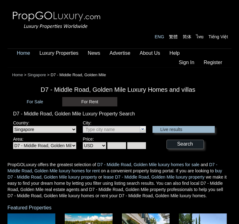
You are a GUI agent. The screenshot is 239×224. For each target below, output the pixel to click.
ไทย (200, 36)
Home (23, 53)
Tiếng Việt (218, 36)
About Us (150, 53)
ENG (159, 36)
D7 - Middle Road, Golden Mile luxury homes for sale (148, 164)
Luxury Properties (59, 53)
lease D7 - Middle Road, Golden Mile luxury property (153, 177)
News (94, 53)
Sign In (186, 62)
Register (213, 62)
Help (175, 53)
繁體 (173, 36)
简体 (187, 36)
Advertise (120, 53)
